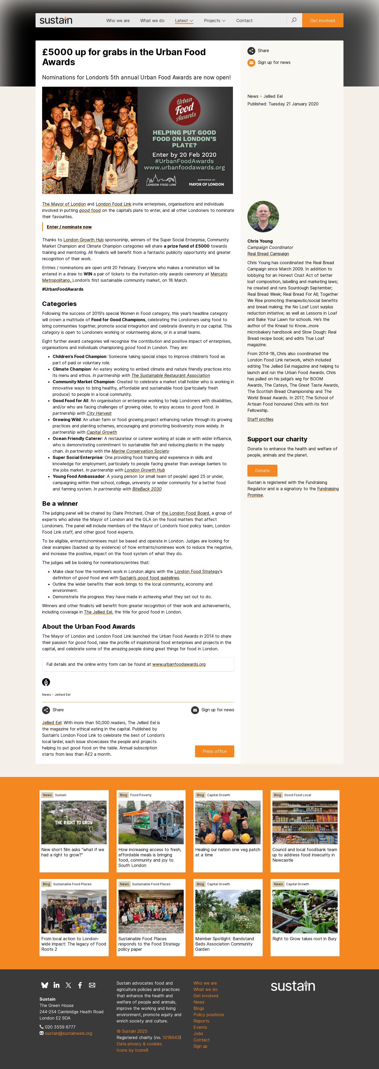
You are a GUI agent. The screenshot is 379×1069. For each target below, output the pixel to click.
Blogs (198, 1008)
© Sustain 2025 (132, 1031)
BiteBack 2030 (147, 489)
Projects (215, 20)
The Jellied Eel (98, 612)
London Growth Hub (83, 239)
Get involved (322, 20)
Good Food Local (297, 795)
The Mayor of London (64, 204)
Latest (184, 20)
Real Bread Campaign (268, 253)
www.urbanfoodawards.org (179, 664)
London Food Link (113, 204)
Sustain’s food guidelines (149, 577)
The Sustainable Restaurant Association (170, 375)
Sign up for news (274, 62)
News (252, 96)
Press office (215, 751)
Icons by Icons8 (132, 1050)
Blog (123, 795)
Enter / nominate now (69, 226)
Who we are (118, 20)
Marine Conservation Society (140, 451)
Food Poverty (141, 795)
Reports (201, 1021)
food (90, 210)
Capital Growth (102, 432)
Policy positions (208, 1014)
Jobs (198, 1033)
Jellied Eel (273, 96)
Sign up (200, 1046)
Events (200, 1027)
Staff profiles (260, 419)
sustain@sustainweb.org (68, 1033)
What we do (152, 20)
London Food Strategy (197, 571)
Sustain (60, 795)
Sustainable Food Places (72, 884)
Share (263, 50)
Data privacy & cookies (139, 1043)
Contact (244, 20)
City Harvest (99, 413)
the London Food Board (185, 513)
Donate (262, 470)
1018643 (171, 1037)
